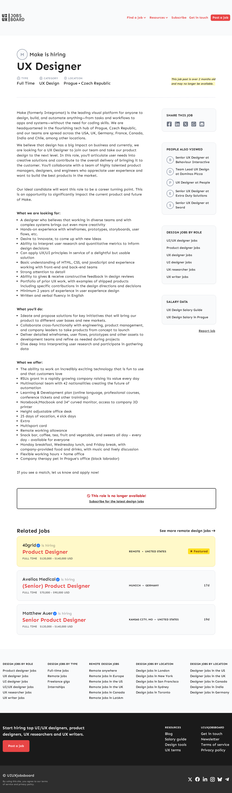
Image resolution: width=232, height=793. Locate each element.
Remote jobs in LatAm (106, 698)
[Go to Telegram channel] (227, 779)
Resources (159, 18)
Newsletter (210, 739)
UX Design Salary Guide (184, 310)
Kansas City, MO (141, 619)
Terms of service (215, 744)
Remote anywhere (103, 671)
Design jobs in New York (154, 676)
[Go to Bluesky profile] (220, 779)
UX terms (173, 750)
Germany (152, 585)
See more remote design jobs (185, 531)
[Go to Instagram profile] (212, 779)
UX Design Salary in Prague (187, 317)
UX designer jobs (179, 255)
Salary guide (175, 739)
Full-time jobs (58, 671)
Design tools (175, 744)
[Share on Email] (202, 124)
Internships (56, 687)
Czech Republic (96, 83)
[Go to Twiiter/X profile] (190, 779)
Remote (134, 551)
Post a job (220, 18)
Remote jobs (57, 676)
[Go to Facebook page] (197, 779)
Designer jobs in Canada (208, 681)
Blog (169, 734)
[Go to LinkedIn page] (205, 779)
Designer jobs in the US (207, 671)
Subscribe (179, 18)
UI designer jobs (179, 262)
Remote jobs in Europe (106, 676)
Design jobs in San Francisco (157, 681)
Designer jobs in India (207, 687)
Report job (207, 331)
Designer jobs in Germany (209, 692)
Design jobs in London (152, 671)
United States (155, 551)
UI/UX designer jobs (182, 240)
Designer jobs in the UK (207, 676)
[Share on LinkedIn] (177, 124)
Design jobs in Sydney (152, 687)
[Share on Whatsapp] (193, 124)
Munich (135, 585)
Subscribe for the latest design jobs (116, 501)
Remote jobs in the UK (106, 687)
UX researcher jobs (181, 270)
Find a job (137, 18)
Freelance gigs (59, 681)
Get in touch (198, 18)
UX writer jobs (177, 277)
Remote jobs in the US (106, 681)
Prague (70, 83)
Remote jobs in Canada (107, 692)
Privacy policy (213, 750)
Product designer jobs (183, 248)
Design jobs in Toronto (153, 692)
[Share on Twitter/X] (185, 124)
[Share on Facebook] (169, 124)
